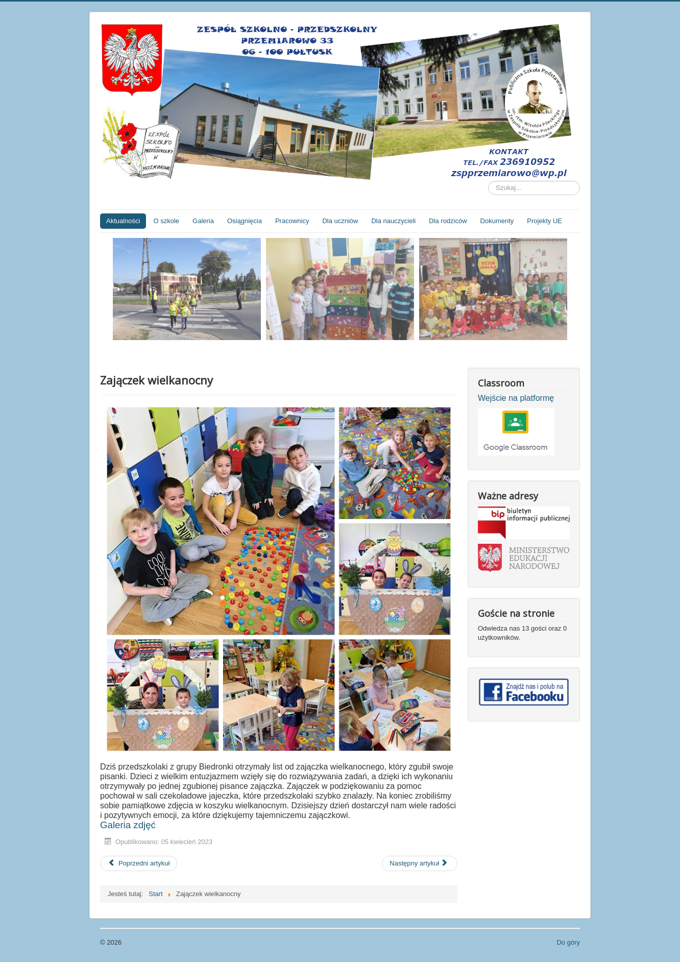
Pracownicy (292, 221)
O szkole (166, 221)
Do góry (568, 942)
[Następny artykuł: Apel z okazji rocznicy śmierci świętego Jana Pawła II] (419, 863)
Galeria (203, 221)
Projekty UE (544, 221)
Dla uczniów (340, 221)
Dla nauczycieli (393, 221)
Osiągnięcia (244, 221)
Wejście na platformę (516, 398)
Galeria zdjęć (128, 825)
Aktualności (123, 221)
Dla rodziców (448, 221)
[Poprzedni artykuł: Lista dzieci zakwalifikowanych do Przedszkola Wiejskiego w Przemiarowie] (138, 863)
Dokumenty (497, 221)
